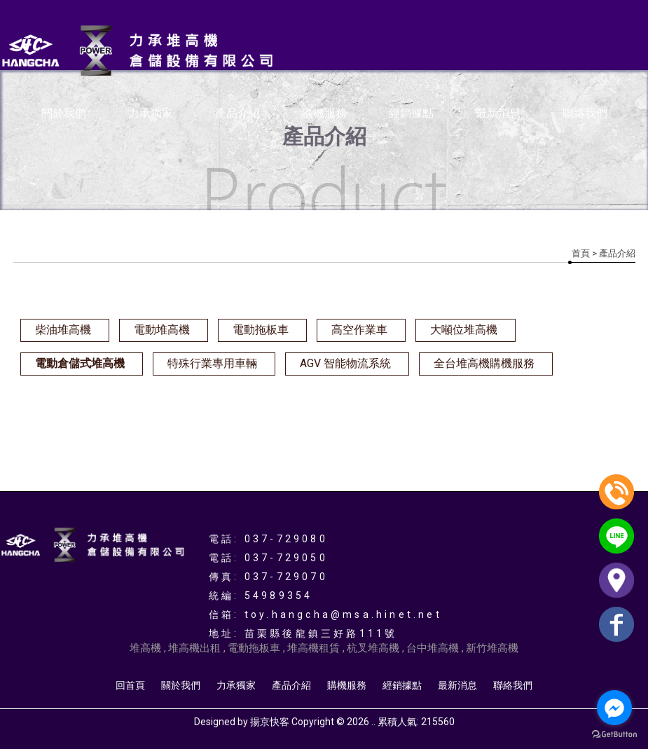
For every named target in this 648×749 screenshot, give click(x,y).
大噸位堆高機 (463, 329)
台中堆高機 (432, 648)
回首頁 (130, 685)
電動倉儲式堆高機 (80, 363)
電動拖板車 (261, 329)
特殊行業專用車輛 (212, 363)
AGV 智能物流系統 (345, 363)
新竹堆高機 (492, 648)
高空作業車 (359, 329)
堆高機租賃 (313, 648)
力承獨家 (150, 113)
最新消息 (498, 113)
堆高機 (145, 648)
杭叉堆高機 (373, 648)
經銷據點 (411, 113)
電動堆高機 (162, 329)
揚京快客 (269, 721)
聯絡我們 (585, 113)
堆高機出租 (194, 648)
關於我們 (63, 113)
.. (373, 721)
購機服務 (324, 113)
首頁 (581, 253)
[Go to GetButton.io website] (614, 734)
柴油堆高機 (63, 329)
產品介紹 (237, 113)
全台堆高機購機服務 (484, 363)
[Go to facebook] (614, 707)
